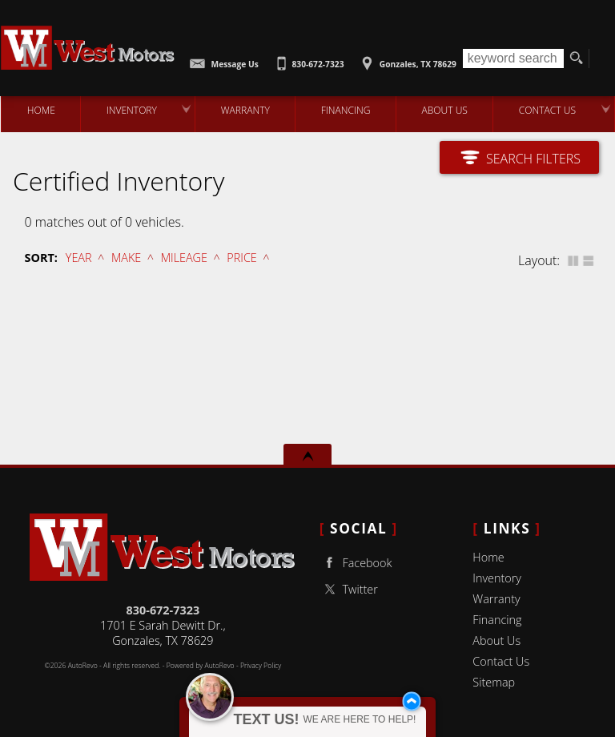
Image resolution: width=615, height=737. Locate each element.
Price (241, 257)
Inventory (496, 578)
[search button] (576, 58)
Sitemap (493, 682)
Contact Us (500, 661)
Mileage (184, 257)
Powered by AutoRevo (201, 666)
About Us (496, 640)
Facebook (356, 563)
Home (488, 557)
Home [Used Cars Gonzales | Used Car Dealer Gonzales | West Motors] (40, 110)
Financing (496, 619)
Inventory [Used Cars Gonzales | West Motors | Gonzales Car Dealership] (131, 110)
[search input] (513, 58)
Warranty (496, 598)
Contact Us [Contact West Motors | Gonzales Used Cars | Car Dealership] (547, 110)
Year (79, 257)
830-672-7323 (163, 610)
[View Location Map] (406, 58)
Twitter (349, 589)
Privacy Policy (260, 666)
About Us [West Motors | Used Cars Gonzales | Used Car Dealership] (445, 110)
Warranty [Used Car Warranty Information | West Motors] (245, 110)
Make (126, 257)
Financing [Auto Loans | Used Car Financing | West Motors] (345, 110)
